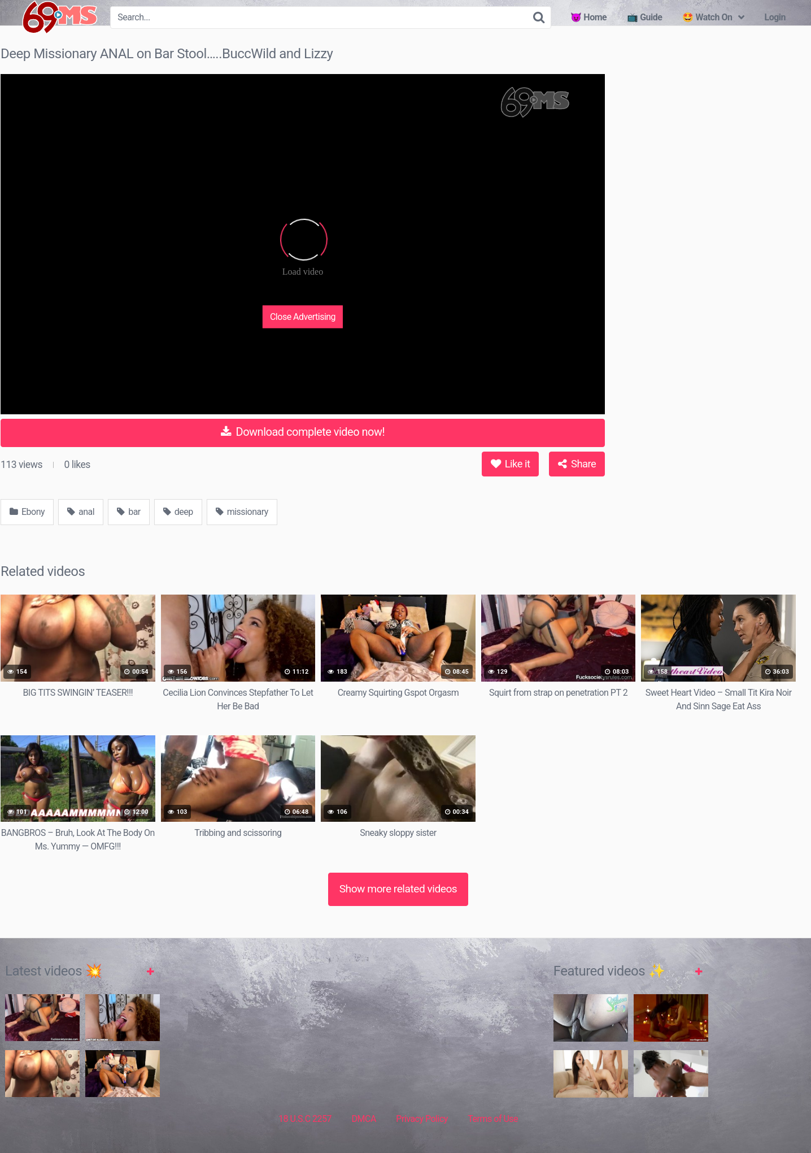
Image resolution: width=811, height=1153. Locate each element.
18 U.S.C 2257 (305, 1118)
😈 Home (588, 17)
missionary (242, 511)
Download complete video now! (303, 432)
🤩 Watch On (707, 17)
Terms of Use (493, 1118)
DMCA (364, 1118)
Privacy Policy (422, 1118)
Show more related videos (398, 888)
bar (129, 511)
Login (775, 17)
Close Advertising (302, 316)
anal (80, 511)
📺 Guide (644, 17)
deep (178, 511)
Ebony (27, 511)
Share (577, 464)
